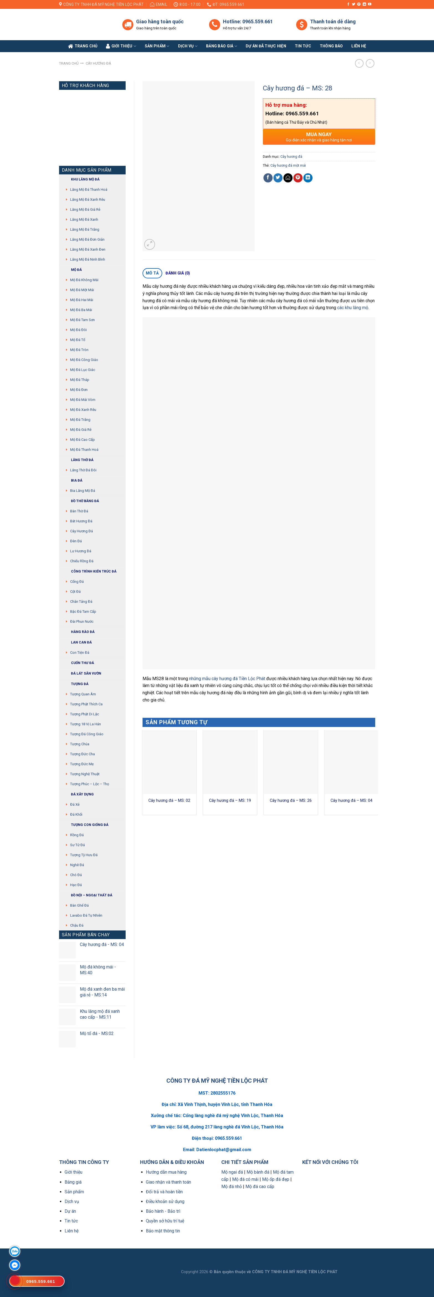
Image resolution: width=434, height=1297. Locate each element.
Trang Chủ (83, 46)
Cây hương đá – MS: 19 (230, 800)
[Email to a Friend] (288, 177)
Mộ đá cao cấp (82, 440)
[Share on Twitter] (278, 177)
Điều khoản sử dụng (165, 1201)
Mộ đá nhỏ (231, 1186)
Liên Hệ (358, 46)
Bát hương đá (81, 521)
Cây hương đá (98, 63)
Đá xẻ (75, 804)
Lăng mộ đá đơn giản (87, 239)
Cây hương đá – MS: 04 (351, 800)
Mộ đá (72, 269)
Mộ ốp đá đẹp (275, 1179)
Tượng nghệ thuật (85, 774)
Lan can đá (77, 642)
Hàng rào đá (78, 632)
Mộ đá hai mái (81, 300)
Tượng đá (75, 684)
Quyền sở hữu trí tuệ (165, 1221)
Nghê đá (77, 865)
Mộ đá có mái (245, 1179)
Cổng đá (77, 581)
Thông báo (331, 46)
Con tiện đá (79, 652)
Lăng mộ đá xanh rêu (87, 199)
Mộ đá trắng (80, 420)
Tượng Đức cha (82, 754)
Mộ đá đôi (78, 330)
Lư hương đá (80, 551)
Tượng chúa (79, 744)
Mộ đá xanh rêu (83, 410)
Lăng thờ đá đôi (83, 470)
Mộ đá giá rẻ (81, 430)
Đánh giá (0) (178, 273)
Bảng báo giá (221, 46)
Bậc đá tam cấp (83, 611)
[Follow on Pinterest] (359, 4)
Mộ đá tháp (79, 380)
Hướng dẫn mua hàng (166, 1172)
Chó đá (76, 875)
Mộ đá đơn (79, 390)
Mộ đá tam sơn (82, 320)
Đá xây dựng (78, 794)
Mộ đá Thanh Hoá (84, 449)
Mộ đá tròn (79, 350)
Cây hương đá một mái (288, 165)
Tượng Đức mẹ (82, 764)
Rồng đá (77, 835)
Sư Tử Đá (77, 845)
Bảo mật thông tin (163, 1231)
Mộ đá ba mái (81, 310)
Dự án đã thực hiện (266, 46)
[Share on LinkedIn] (308, 177)
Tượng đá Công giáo (86, 734)
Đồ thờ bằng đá (80, 501)
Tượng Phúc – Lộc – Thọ (89, 784)
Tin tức (303, 46)
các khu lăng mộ (352, 307)
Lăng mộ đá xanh (84, 219)
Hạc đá (76, 885)
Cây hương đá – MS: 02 (169, 800)
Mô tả (152, 273)
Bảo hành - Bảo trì (163, 1211)
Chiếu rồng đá (81, 561)
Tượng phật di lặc (84, 714)
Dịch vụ (187, 46)
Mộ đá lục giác (82, 370)
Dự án (70, 1211)
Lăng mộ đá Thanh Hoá (88, 189)
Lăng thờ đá (77, 460)
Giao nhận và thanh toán (168, 1182)
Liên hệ (71, 1231)
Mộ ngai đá (232, 1172)
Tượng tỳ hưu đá (84, 855)
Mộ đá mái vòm (82, 400)
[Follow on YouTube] (369, 4)
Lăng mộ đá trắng (84, 229)
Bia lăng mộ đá (82, 491)
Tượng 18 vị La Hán (85, 724)
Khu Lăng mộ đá (81, 179)
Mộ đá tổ (77, 340)
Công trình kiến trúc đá (89, 571)
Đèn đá (76, 541)
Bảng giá (73, 1182)
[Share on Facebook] (268, 177)
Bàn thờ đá (79, 511)
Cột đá (75, 591)
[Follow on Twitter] (353, 4)
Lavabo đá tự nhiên (86, 915)
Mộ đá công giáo (84, 360)
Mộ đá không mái (84, 280)
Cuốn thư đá (78, 663)
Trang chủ (68, 63)
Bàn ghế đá (79, 905)
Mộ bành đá (258, 1172)
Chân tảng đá (81, 601)
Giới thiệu (73, 1172)
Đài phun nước (81, 621)
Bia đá (72, 480)
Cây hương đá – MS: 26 (291, 800)
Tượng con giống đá (85, 825)
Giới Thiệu (121, 46)
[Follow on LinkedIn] (364, 4)
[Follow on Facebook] (348, 4)
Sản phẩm (157, 46)
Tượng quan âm (83, 694)
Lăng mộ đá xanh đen (87, 249)
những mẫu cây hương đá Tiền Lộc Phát (227, 678)
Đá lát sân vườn (81, 673)
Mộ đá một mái (82, 290)
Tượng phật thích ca (86, 704)
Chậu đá (76, 925)
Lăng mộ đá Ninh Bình (87, 259)
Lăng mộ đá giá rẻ (85, 209)
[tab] (152, 273)
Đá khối (76, 814)
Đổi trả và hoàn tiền (164, 1191)
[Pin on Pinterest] (298, 177)
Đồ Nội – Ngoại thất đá (87, 895)
